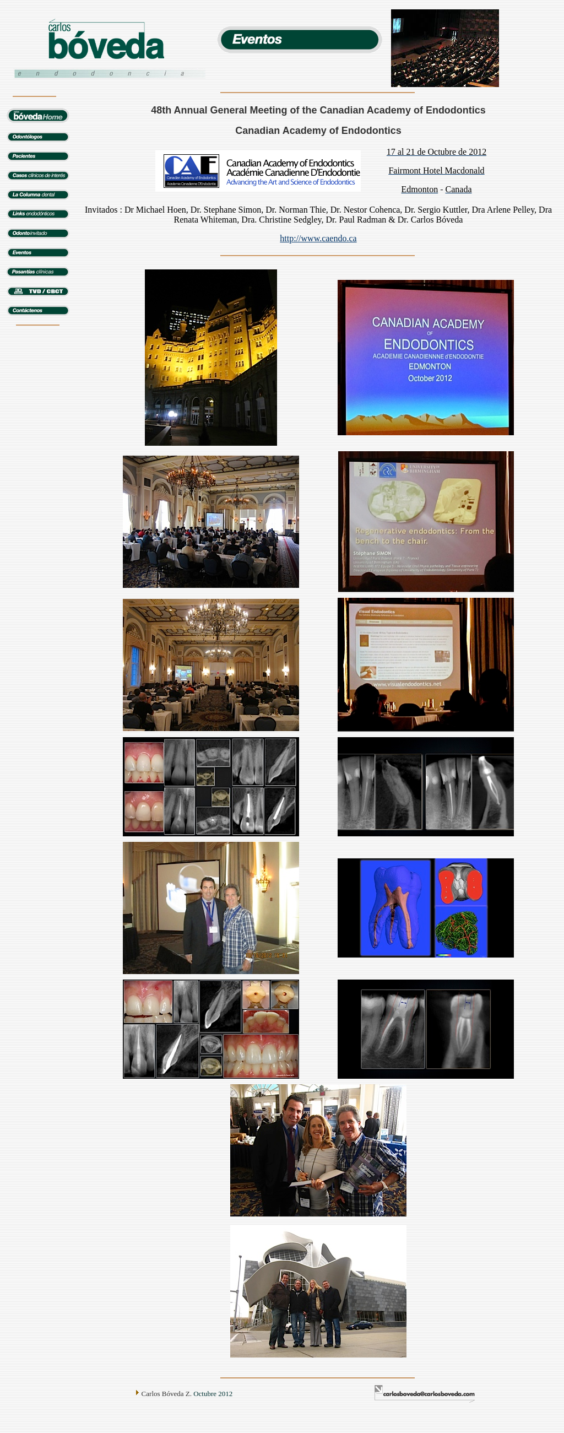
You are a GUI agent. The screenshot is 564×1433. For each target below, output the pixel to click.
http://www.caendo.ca (318, 238)
